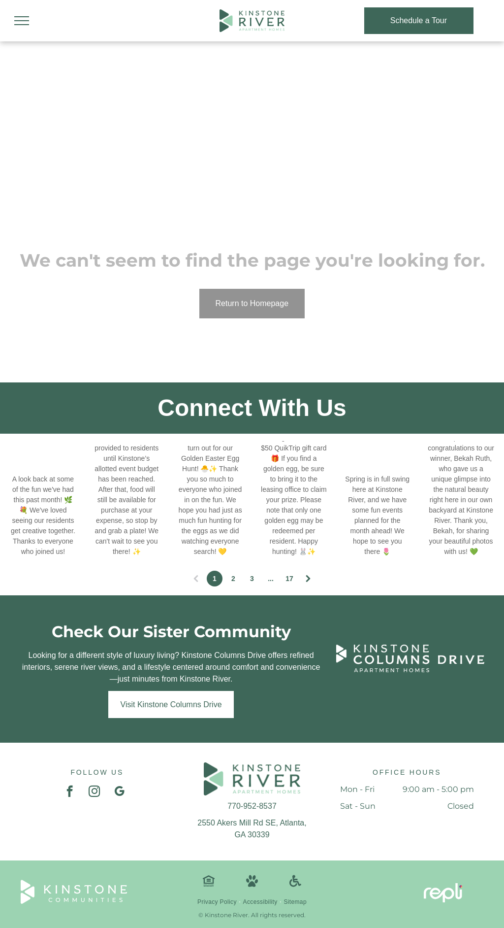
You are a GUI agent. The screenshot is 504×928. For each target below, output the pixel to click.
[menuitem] (218, 901)
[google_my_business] (119, 792)
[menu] (21, 21)
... (271, 579)
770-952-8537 (252, 806)
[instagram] (94, 792)
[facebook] (69, 792)
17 (289, 579)
